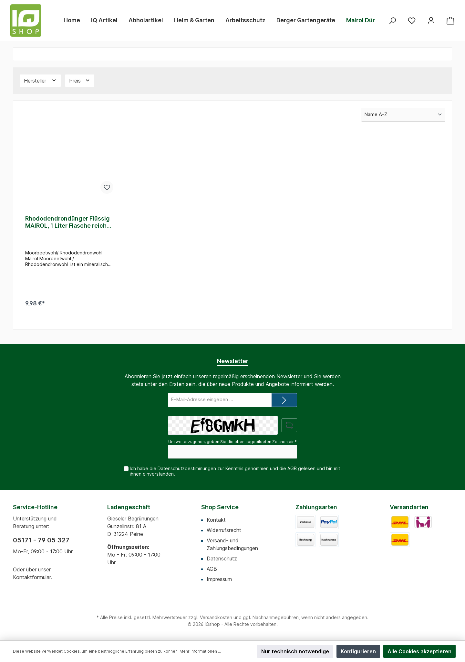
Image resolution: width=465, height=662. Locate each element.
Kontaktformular (32, 577)
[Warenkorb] (450, 20)
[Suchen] (392, 20)
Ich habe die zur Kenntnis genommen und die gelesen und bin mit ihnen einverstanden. (235, 471)
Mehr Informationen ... (200, 651)
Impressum (219, 579)
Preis (79, 80)
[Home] (72, 20)
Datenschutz (222, 558)
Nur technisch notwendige (295, 651)
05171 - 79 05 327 (41, 540)
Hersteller (40, 80)
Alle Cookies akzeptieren (419, 651)
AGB (292, 468)
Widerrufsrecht (224, 530)
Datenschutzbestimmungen (187, 468)
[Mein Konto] (431, 20)
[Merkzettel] (412, 20)
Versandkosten (216, 617)
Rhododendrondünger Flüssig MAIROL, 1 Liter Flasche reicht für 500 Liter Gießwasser (67, 222)
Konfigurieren (358, 651)
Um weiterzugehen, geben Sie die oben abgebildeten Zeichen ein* (232, 441)
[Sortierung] (403, 115)
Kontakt (216, 520)
